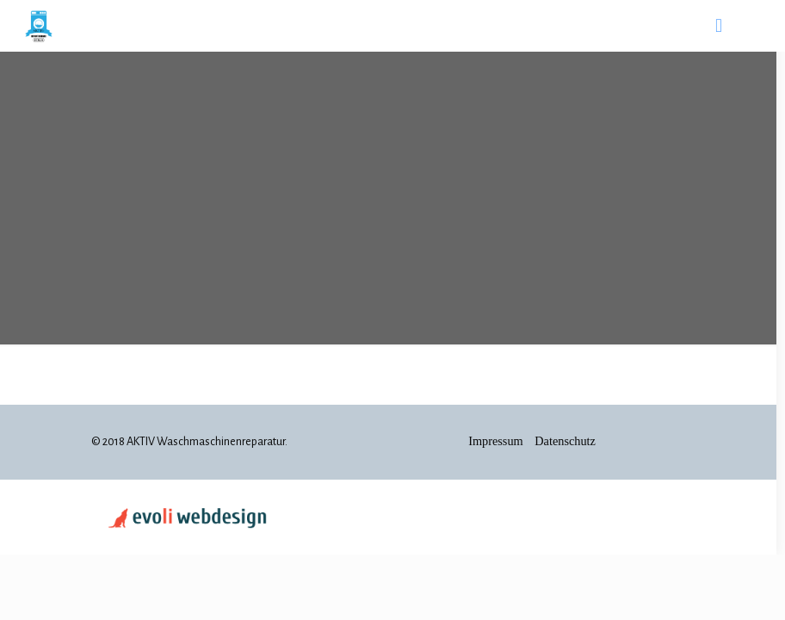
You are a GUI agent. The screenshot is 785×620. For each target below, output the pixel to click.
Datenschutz (565, 441)
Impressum (497, 441)
